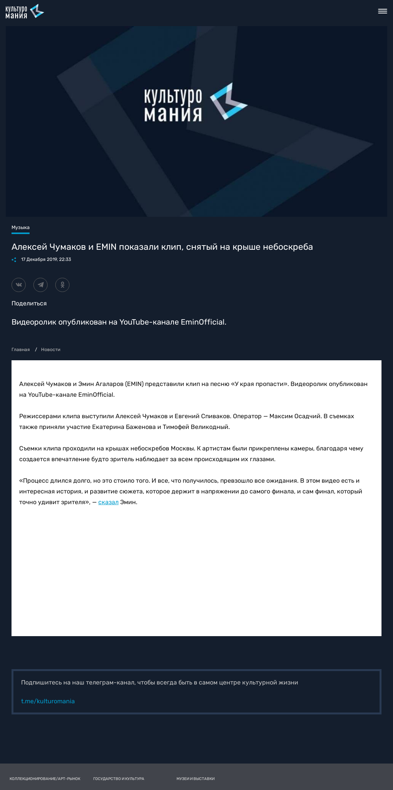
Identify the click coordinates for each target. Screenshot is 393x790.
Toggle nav (382, 11)
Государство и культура (118, 779)
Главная (21, 349)
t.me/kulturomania (48, 701)
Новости (50, 349)
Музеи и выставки (196, 779)
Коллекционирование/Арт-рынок (45, 779)
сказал (108, 502)
